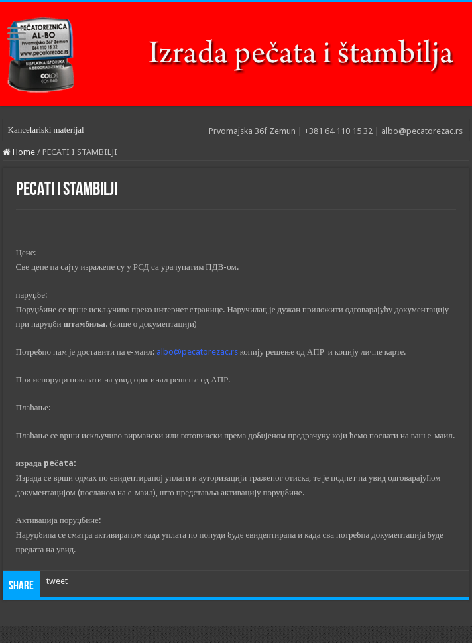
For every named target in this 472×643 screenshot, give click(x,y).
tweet (57, 581)
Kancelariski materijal (46, 130)
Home (19, 152)
